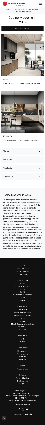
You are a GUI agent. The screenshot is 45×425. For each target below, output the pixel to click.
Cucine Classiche (22, 271)
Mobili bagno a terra (22, 313)
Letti (22, 339)
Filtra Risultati (22, 29)
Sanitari (22, 330)
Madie (22, 289)
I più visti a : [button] (8, 176)
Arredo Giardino (22, 378)
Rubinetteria (22, 327)
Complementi (22, 354)
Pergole (22, 384)
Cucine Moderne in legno (22, 11)
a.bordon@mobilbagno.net (25, 400)
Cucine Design (22, 274)
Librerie (23, 283)
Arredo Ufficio (22, 369)
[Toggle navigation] (40, 4)
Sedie (22, 300)
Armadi (22, 342)
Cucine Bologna (18, 9)
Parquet (22, 357)
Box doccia (22, 310)
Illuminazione (22, 351)
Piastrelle (22, 360)
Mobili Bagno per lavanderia (22, 324)
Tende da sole (22, 381)
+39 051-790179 (24, 398)
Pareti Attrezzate (23, 286)
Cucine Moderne (32, 9)
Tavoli (22, 298)
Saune (22, 318)
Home (8, 9)
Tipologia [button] (7, 168)
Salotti (22, 292)
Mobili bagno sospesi (22, 315)
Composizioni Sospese (22, 295)
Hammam (22, 321)
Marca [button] (6, 151)
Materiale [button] (7, 160)
